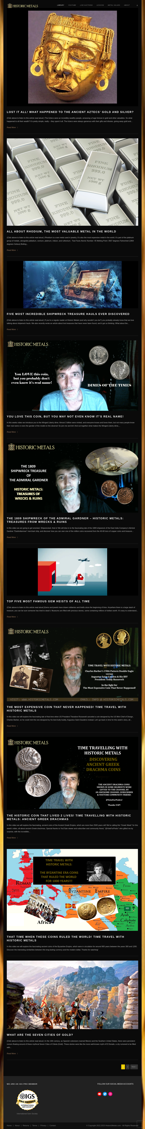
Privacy (43, 1126)
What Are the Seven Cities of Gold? (40, 1034)
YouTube (72, 5)
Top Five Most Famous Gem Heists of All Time (48, 601)
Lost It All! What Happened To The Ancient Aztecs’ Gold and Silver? (70, 111)
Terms (34, 1126)
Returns (26, 1126)
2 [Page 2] (127, 1067)
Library (60, 5)
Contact (53, 1126)
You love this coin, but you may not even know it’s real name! (65, 416)
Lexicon (100, 5)
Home (9, 1126)
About (127, 5)
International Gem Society (27, 1114)
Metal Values (114, 5)
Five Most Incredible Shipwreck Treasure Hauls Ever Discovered (68, 313)
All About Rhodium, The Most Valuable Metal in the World (61, 231)
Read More (11, 127)
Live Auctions (86, 5)
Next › (134, 1067)
